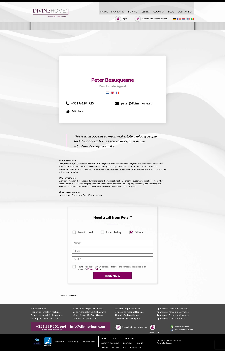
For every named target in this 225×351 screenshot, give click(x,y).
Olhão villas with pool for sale (129, 311)
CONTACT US (185, 11)
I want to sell (85, 232)
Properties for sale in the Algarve (47, 315)
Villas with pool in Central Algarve (89, 311)
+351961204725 (80, 103)
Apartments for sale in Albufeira (172, 308)
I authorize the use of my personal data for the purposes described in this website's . (113, 267)
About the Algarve (110, 343)
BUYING (132, 11)
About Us (159, 11)
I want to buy (113, 232)
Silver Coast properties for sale (88, 308)
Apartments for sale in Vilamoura (173, 315)
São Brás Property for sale (127, 308)
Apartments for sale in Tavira (171, 318)
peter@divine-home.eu (133, 103)
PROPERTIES (118, 11)
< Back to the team (68, 295)
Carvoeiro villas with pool (127, 318)
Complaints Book (88, 342)
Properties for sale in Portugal (45, 311)
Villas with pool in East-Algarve (88, 315)
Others (139, 232)
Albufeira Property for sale (86, 318)
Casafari (169, 343)
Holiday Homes (38, 308)
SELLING (145, 11)
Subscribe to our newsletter (150, 18)
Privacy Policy (93, 269)
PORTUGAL (127, 343)
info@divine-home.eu (87, 326)
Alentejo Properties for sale (44, 318)
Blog (171, 11)
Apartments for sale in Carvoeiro (173, 311)
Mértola (74, 111)
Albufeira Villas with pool (127, 315)
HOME (104, 11)
